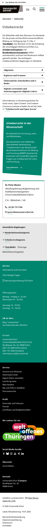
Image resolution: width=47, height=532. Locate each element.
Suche (34, 9)
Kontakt (6, 335)
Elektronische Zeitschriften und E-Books (20, 81)
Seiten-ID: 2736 (9, 501)
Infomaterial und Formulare (15, 270)
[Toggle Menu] (41, 9)
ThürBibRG (8, 44)
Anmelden (7, 525)
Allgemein (8, 70)
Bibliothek (18, 18)
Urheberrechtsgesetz (13, 49)
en (27, 9)
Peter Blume (33, 498)
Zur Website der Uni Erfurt (16, 2)
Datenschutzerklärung (12, 520)
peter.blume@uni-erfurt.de (21, 212)
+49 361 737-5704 (15, 207)
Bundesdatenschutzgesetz (15, 52)
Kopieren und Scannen (15, 75)
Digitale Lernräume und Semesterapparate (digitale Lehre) (20, 89)
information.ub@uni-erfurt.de (15, 353)
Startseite (7, 18)
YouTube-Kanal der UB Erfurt (15, 325)
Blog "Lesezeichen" (11, 322)
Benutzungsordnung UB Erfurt (19, 280)
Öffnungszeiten (9, 292)
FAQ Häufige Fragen (11, 275)
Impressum (7, 522)
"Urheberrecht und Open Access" (21, 109)
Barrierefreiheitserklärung (14, 517)
